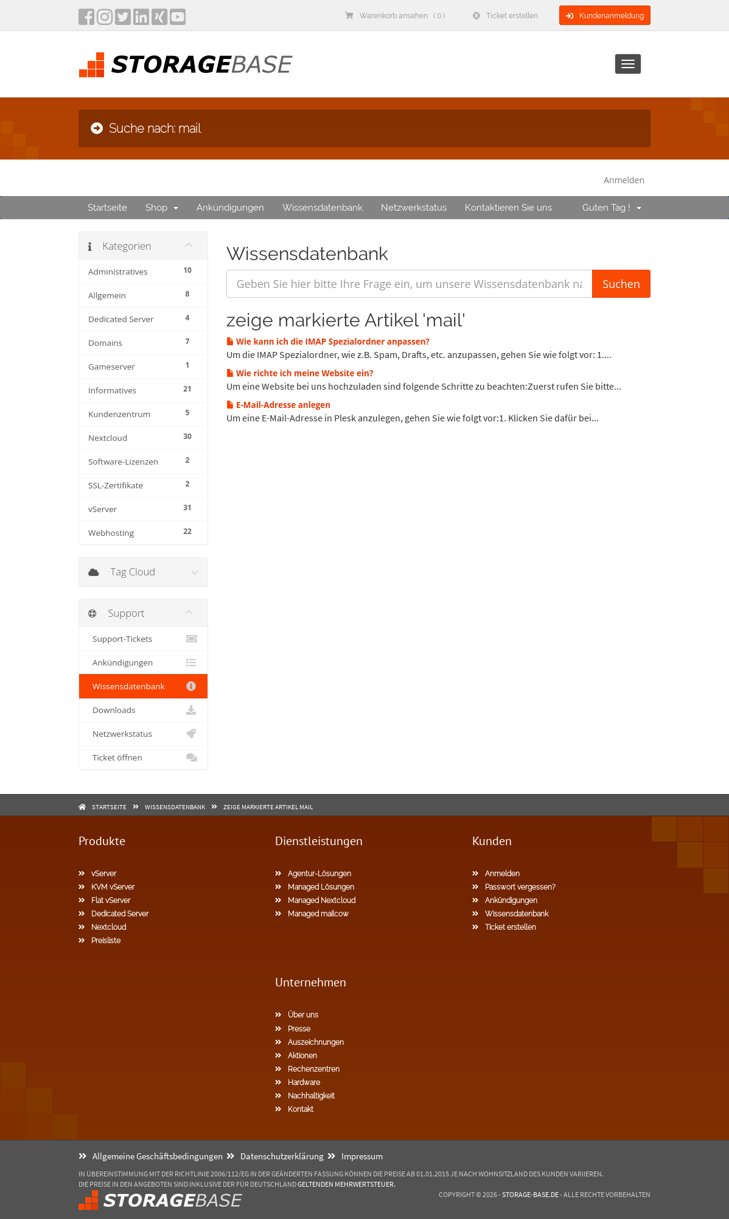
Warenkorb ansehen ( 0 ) (395, 16)
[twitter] (123, 20)
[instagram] (105, 20)
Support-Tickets (143, 638)
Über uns (296, 1015)
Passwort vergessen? (514, 887)
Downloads (143, 710)
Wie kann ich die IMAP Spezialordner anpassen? (328, 341)
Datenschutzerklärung (275, 1156)
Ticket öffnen (143, 757)
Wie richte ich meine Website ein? (300, 373)
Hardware (297, 1082)
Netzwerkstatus (414, 207)
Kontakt (294, 1109)
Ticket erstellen (505, 16)
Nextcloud (102, 927)
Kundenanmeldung (605, 16)
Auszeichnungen (309, 1042)
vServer (97, 873)
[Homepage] (185, 65)
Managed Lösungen (314, 887)
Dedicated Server (113, 914)
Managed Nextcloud (315, 900)
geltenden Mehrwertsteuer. (347, 1184)
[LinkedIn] (141, 20)
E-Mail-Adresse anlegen (278, 404)
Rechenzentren (307, 1069)
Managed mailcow (312, 914)
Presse (292, 1029)
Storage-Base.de (530, 1194)
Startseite (107, 207)
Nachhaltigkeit (305, 1096)
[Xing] (159, 20)
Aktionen (296, 1056)
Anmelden (624, 180)
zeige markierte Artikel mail (268, 807)
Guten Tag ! (611, 207)
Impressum (355, 1156)
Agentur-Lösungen (313, 873)
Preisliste (99, 940)
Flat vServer (104, 900)
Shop (161, 207)
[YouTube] (178, 20)
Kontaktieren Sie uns (508, 207)
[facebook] (86, 20)
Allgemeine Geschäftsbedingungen (150, 1156)
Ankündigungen (230, 207)
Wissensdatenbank (322, 207)
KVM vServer (106, 887)
